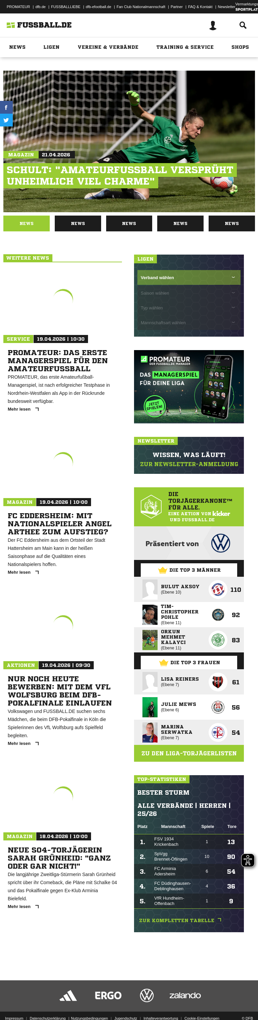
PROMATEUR (18, 7)
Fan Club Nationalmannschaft (141, 7)
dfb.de (40, 7)
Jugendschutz (125, 997)
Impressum (14, 997)
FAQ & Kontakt (200, 7)
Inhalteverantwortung (160, 997)
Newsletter (226, 7)
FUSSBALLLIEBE (65, 7)
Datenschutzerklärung (48, 997)
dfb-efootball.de (98, 7)
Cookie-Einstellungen (201, 997)
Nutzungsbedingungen (89, 997)
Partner (177, 7)
